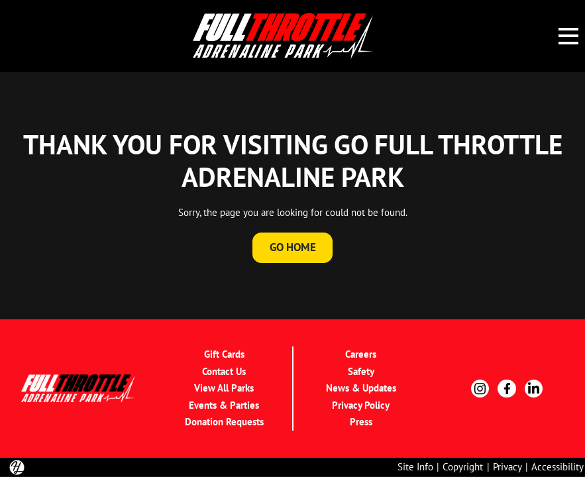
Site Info (415, 466)
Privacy (507, 466)
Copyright (463, 466)
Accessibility (557, 466)
